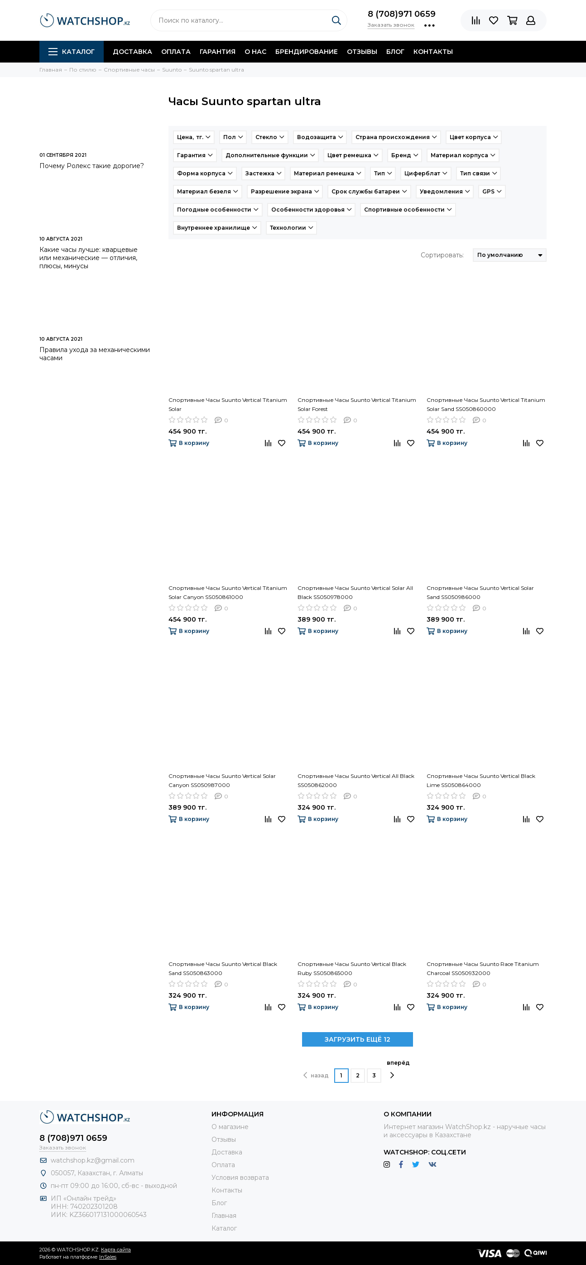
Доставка (132, 52)
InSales (107, 1257)
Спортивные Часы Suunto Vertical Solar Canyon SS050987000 (222, 780)
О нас (255, 52)
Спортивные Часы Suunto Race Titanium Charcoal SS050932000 (483, 968)
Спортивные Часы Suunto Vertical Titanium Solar (227, 404)
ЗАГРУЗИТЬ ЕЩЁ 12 (357, 1039)
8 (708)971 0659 (402, 14)
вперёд (398, 1069)
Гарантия (217, 52)
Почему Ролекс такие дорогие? (91, 166)
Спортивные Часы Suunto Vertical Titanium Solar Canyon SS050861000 (227, 592)
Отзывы (362, 52)
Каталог (71, 52)
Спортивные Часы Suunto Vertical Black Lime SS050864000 (481, 780)
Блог (395, 52)
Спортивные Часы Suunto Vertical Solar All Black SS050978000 (355, 592)
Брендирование (306, 52)
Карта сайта (116, 1249)
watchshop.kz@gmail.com (92, 1160)
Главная (223, 1216)
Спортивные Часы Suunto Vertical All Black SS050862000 (356, 780)
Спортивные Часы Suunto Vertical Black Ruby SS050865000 (352, 968)
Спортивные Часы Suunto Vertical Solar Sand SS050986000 (480, 592)
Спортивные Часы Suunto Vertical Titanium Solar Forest (357, 404)
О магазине (230, 1127)
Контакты (433, 52)
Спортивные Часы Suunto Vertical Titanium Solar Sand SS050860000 (486, 404)
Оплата (176, 52)
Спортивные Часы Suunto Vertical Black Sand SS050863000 (222, 968)
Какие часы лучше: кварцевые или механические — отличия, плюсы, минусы (88, 258)
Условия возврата (240, 1177)
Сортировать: (442, 255)
